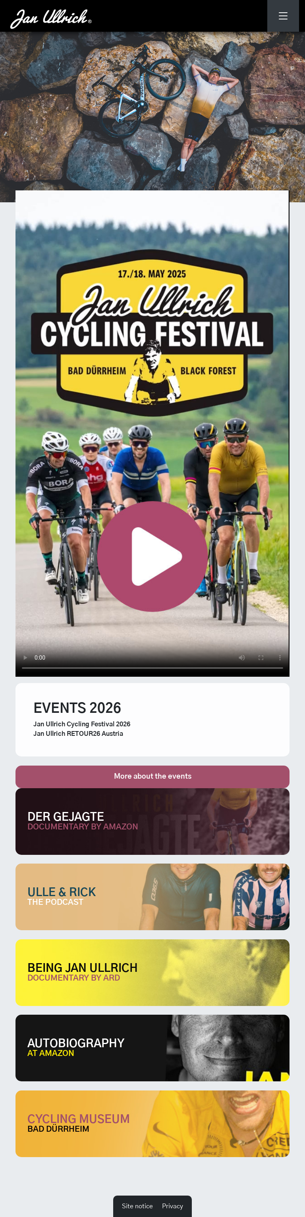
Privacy (172, 1206)
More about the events (152, 776)
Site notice (137, 1206)
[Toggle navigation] (283, 16)
